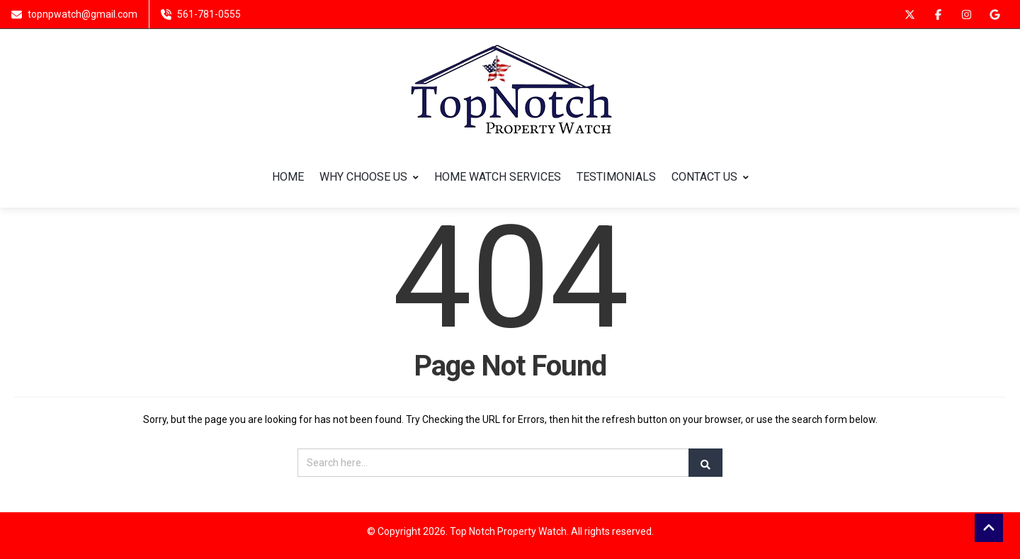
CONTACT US (710, 177)
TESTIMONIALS (616, 177)
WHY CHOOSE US (369, 177)
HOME (288, 177)
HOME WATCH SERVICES (497, 177)
